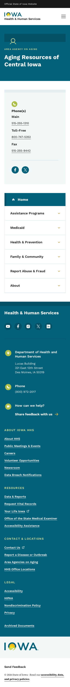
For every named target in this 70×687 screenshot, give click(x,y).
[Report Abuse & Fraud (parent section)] (35, 271)
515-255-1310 (20, 123)
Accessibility (13, 591)
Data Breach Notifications (23, 475)
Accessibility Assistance (21, 525)
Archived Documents (19, 625)
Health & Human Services (22, 19)
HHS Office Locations (19, 569)
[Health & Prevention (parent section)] (35, 242)
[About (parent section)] (35, 285)
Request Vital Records (20, 504)
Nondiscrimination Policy (22, 605)
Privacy (9, 612)
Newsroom (12, 467)
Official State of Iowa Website (20, 4)
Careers (9, 453)
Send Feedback (15, 667)
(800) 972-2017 (25, 391)
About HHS (12, 438)
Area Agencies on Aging (21, 562)
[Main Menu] (63, 16)
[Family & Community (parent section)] (35, 256)
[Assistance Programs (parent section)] (35, 213)
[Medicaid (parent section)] (35, 228)
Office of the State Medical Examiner (30, 518)
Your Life (17, 511)
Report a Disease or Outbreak (25, 555)
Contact (14, 547)
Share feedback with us (37, 414)
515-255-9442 (21, 150)
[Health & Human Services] (13, 14)
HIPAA (8, 598)
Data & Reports (15, 496)
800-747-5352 (21, 137)
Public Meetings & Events (22, 446)
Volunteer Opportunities (21, 460)
